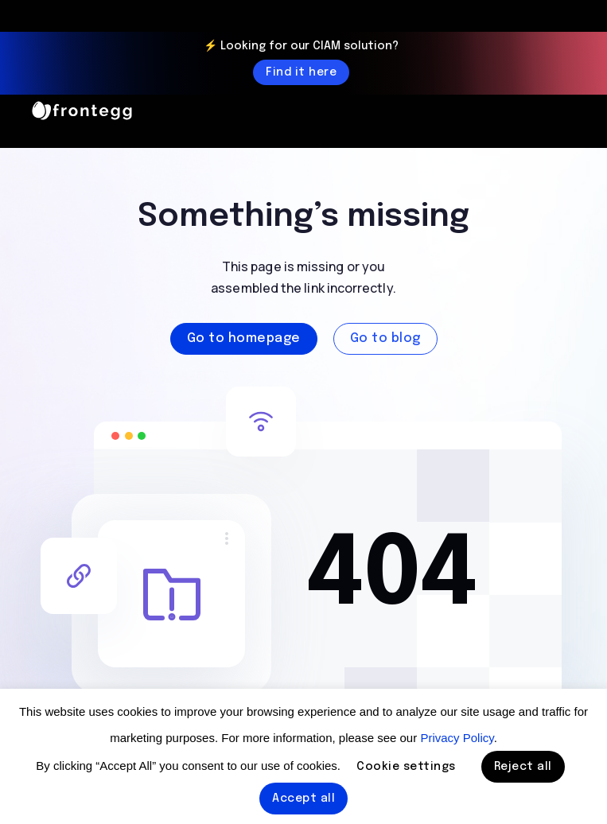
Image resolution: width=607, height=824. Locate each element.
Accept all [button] (303, 798)
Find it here (301, 72)
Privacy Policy (456, 737)
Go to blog (385, 338)
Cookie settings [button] (406, 766)
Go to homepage (244, 338)
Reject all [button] (523, 766)
